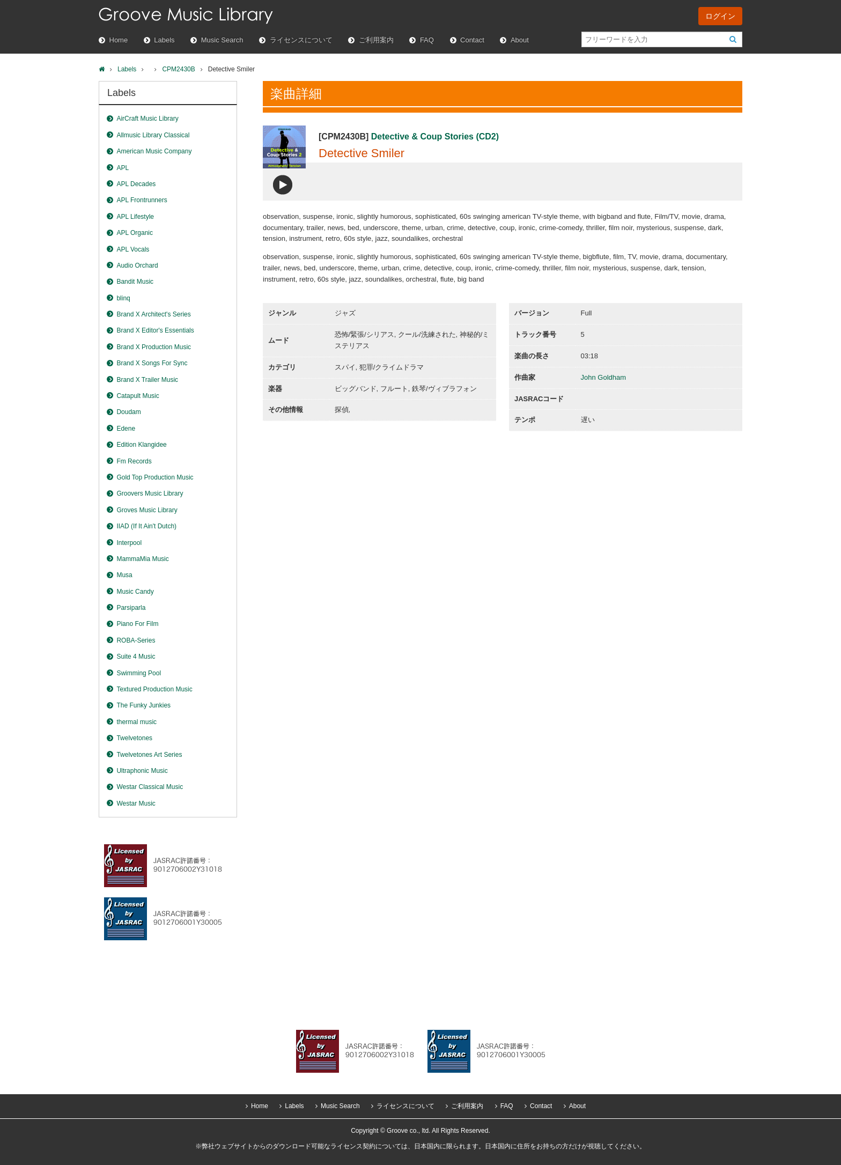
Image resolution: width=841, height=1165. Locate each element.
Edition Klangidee (141, 444)
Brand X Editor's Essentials (155, 330)
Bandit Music (134, 281)
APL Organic (134, 233)
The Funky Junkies (143, 705)
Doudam (128, 412)
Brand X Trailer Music (147, 380)
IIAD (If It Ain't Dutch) (146, 526)
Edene (125, 428)
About (520, 40)
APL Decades (136, 184)
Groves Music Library (146, 510)
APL (122, 168)
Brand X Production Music (153, 347)
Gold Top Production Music (154, 477)
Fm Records (133, 461)
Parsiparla (130, 607)
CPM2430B (178, 69)
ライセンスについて (301, 40)
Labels (164, 40)
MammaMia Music (142, 559)
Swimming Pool (138, 673)
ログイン (720, 16)
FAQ (427, 40)
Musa (124, 575)
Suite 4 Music (135, 656)
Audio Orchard (137, 265)
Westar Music (135, 803)
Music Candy (134, 591)
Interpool (129, 543)
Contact (472, 40)
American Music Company (153, 151)
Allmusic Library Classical (152, 135)
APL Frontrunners (141, 200)
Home (118, 40)
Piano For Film (137, 624)
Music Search (222, 40)
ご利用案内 (376, 40)
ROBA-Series (135, 640)
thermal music (136, 722)
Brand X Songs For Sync (151, 363)
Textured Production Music (154, 689)
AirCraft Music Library (147, 118)
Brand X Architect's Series (153, 314)
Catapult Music (137, 396)
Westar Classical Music (149, 787)
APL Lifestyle (135, 216)
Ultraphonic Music (141, 771)
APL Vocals (132, 249)
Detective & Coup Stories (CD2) (435, 136)
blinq (123, 298)
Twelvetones (134, 738)
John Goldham (603, 377)
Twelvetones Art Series (149, 754)
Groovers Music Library (149, 493)
